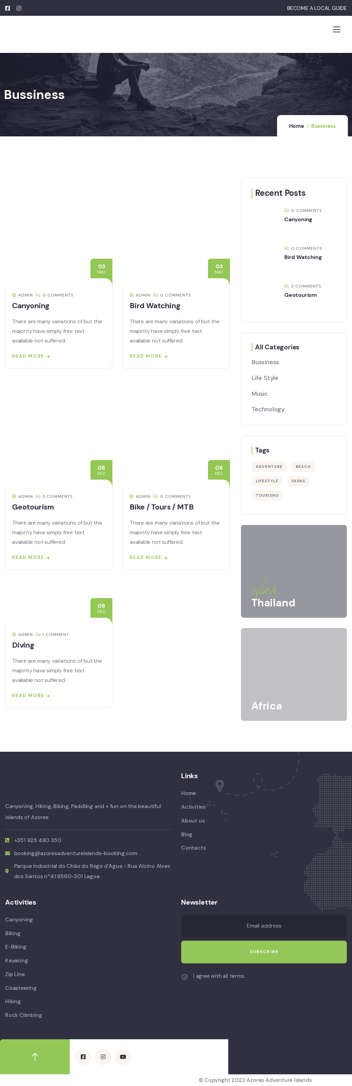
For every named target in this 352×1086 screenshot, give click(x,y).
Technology (268, 409)
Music (260, 394)
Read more (28, 356)
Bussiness (265, 362)
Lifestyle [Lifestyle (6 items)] (267, 481)
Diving (23, 645)
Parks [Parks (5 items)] (298, 481)
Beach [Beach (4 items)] (303, 466)
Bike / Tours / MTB (162, 507)
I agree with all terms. (219, 976)
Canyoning (31, 306)
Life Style (265, 378)
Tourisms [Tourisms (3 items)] (267, 495)
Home (296, 126)
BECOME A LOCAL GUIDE (317, 8)
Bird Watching (155, 306)
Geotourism (33, 507)
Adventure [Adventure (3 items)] (269, 466)
